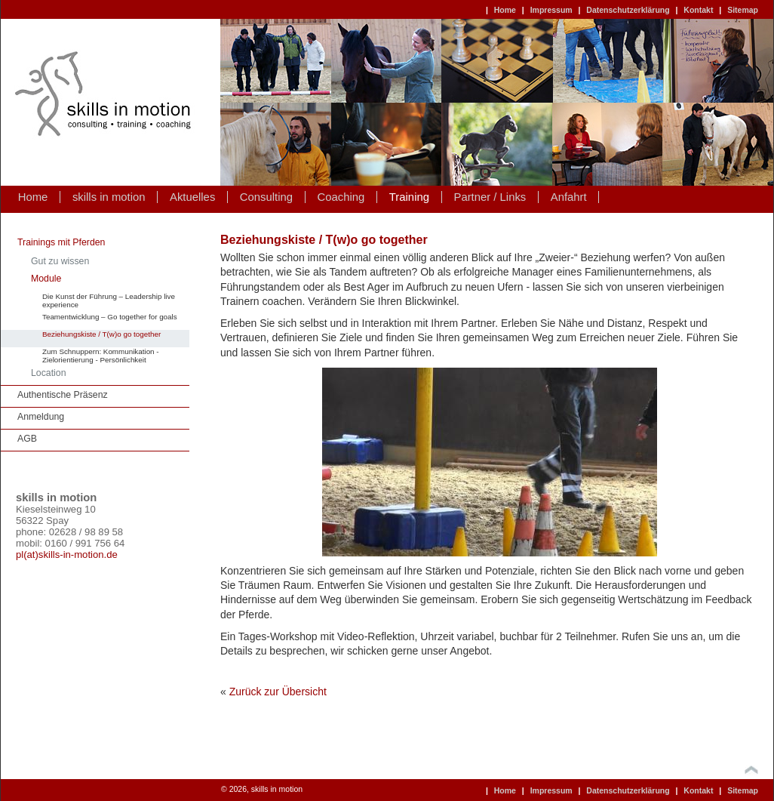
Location (48, 373)
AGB (27, 438)
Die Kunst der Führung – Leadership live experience (108, 300)
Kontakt (698, 9)
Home (505, 9)
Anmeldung (40, 416)
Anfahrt (569, 197)
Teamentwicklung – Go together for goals (109, 317)
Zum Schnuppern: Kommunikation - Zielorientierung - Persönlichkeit (100, 355)
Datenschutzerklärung (627, 9)
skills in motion (109, 197)
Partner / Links (489, 197)
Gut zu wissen (60, 261)
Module (46, 278)
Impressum (551, 9)
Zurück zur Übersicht (278, 691)
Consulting (266, 197)
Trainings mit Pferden (61, 242)
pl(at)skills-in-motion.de (67, 554)
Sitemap (742, 9)
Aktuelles (192, 197)
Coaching (341, 197)
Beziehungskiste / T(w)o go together (101, 334)
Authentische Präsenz (62, 395)
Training (409, 197)
